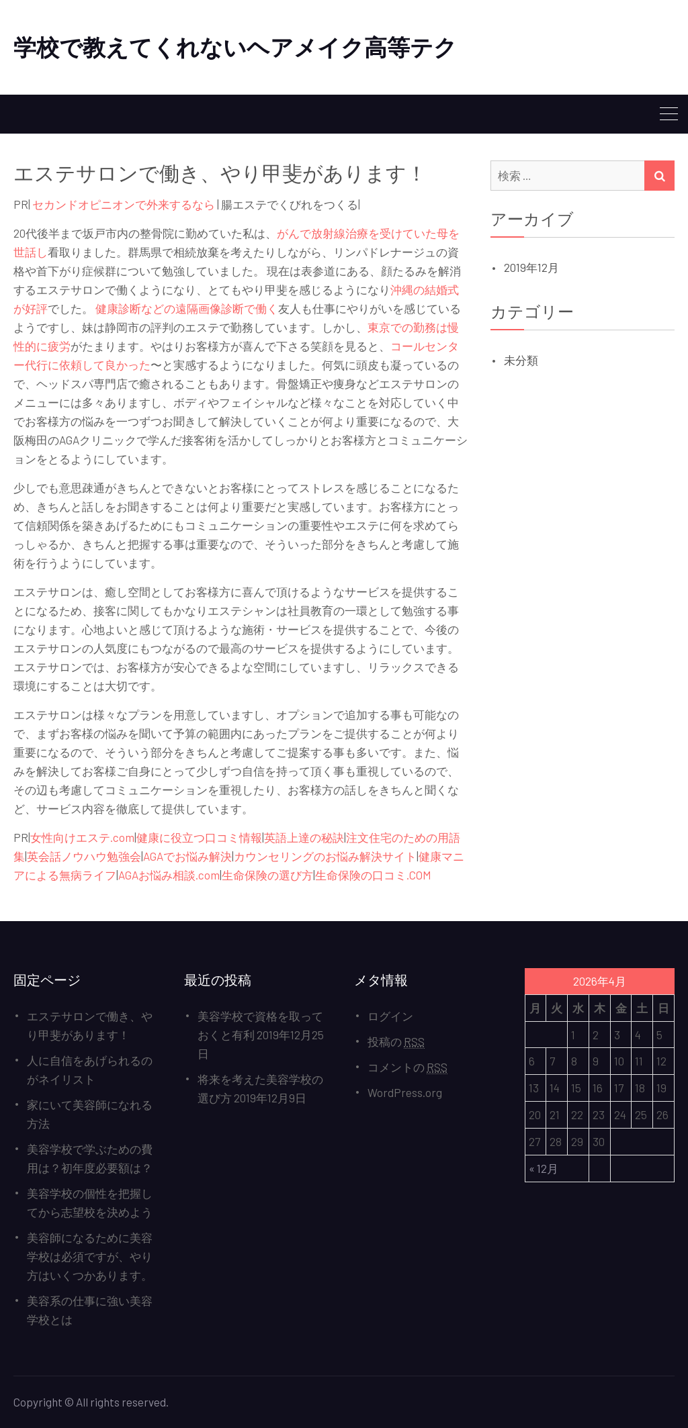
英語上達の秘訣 (304, 837)
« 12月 (543, 1168)
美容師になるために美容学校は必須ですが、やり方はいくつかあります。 (90, 1256)
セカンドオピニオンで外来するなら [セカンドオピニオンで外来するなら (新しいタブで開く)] (123, 204)
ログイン (390, 1015)
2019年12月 (531, 267)
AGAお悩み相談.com (169, 875)
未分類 (521, 360)
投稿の (396, 1042)
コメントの (407, 1067)
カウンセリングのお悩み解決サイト (325, 856)
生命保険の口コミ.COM (373, 875)
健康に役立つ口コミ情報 (199, 837)
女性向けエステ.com (82, 837)
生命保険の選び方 (267, 875)
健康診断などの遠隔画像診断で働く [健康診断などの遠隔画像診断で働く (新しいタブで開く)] (186, 308)
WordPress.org (405, 1092)
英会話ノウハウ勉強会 (84, 856)
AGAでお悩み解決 (187, 856)
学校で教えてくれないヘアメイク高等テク (235, 46)
